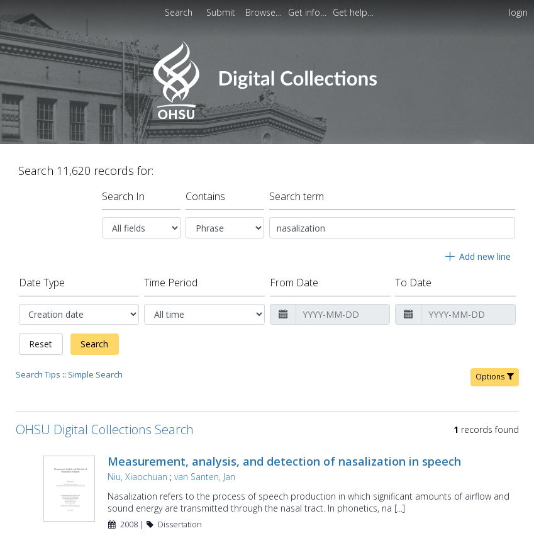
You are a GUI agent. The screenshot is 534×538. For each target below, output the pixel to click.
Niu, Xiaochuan (137, 477)
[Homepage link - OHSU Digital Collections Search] (267, 116)
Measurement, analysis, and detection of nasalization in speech (284, 461)
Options (495, 376)
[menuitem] (222, 12)
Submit (222, 12)
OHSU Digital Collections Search (105, 429)
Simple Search (95, 374)
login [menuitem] (518, 12)
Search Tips (38, 374)
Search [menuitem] (178, 12)
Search (94, 344)
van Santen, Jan (204, 477)
